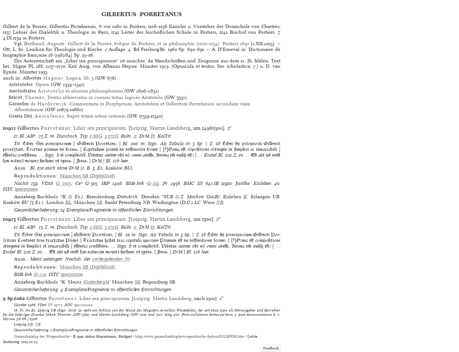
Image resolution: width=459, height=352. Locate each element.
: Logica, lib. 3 (58, 78)
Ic (153, 227)
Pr (165, 183)
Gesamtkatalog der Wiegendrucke (42, 336)
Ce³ (78, 183)
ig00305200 (83, 304)
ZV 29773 (55, 304)
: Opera (29, 84)
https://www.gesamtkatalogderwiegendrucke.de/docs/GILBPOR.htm (189, 336)
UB (38, 324)
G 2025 (64, 183)
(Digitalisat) (87, 176)
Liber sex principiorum (100, 128)
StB (30, 324)
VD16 (47, 183)
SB (99, 202)
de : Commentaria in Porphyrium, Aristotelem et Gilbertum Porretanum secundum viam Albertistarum (129, 107)
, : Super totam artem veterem (67, 116)
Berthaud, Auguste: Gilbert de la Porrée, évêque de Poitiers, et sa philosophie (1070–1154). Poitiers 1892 (136, 44)
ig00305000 (26, 189)
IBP (105, 183)
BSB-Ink (135, 183)
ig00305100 (72, 274)
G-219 (153, 183)
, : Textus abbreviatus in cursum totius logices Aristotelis (86, 97)
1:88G (96, 136)
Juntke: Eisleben (254, 183)
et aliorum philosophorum (66, 91)
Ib (153, 136)
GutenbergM (96, 282)
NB (219, 202)
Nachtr (21, 183)
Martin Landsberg (170, 128)
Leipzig (138, 128)
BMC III (193, 183)
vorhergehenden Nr (111, 259)
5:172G (111, 136)
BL (68, 202)
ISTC (8, 189)
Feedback (271, 348)
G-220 (40, 274)
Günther (20, 304)
